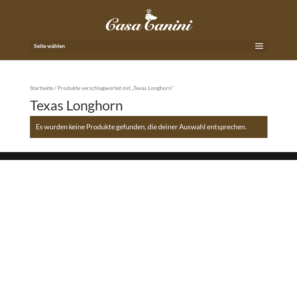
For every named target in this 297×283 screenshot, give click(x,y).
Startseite (41, 88)
